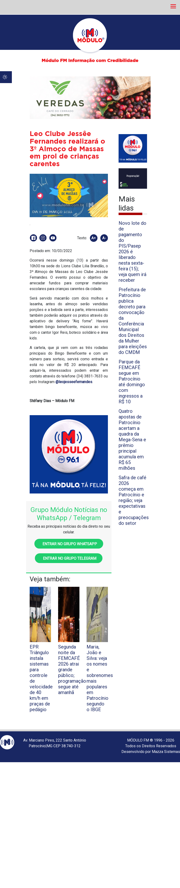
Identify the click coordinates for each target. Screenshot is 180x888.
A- (104, 238)
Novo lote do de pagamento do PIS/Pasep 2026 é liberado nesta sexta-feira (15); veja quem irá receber (132, 251)
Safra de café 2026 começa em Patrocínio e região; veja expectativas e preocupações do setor (134, 500)
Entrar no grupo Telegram (68, 558)
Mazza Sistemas (166, 751)
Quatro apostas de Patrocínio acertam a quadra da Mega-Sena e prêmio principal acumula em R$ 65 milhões (132, 439)
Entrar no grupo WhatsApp (69, 544)
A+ (93, 238)
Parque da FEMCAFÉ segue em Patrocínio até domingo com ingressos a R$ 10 (132, 381)
